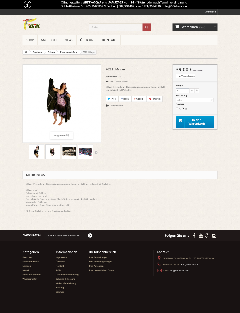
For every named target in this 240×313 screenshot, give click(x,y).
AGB (58, 270)
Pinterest (154, 99)
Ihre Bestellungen (98, 257)
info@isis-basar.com (179, 270)
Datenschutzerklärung (67, 274)
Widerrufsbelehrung (66, 283)
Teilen (125, 99)
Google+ (139, 99)
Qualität (180, 104)
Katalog (60, 287)
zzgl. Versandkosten (185, 76)
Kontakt (109, 40)
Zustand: (110, 81)
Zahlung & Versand (66, 279)
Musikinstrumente (31, 274)
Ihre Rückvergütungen (100, 261)
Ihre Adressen (96, 266)
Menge (179, 85)
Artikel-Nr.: (111, 76)
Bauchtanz (28, 257)
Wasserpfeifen (29, 279)
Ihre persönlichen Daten (101, 270)
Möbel (25, 270)
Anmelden (210, 11)
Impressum (61, 257)
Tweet (112, 99)
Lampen (26, 266)
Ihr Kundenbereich (102, 252)
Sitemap (60, 292)
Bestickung (182, 95)
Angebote (49, 40)
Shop (30, 40)
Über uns (87, 40)
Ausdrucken (117, 105)
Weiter (96, 152)
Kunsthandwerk (30, 261)
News (68, 40)
